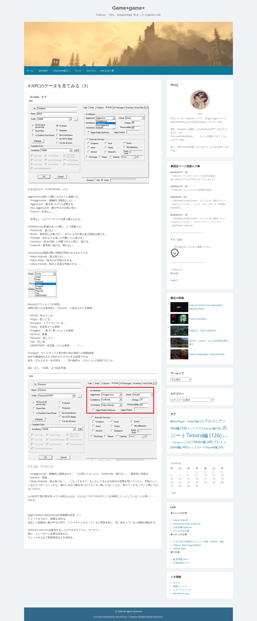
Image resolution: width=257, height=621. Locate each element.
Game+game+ (128, 8)
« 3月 (173, 493)
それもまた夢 (107, 70)
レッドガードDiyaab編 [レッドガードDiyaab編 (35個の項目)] (205, 447)
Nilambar (158, 616)
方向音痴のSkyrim (182, 527)
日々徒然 (177, 239)
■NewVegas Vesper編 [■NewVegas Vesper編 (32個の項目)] (187, 421)
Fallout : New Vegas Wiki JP (187, 545)
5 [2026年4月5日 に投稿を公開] (221, 471)
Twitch (173, 280)
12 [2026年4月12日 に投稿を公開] (222, 475)
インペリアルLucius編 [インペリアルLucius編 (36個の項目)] (204, 428)
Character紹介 (60, 70)
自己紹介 (43, 70)
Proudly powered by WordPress (111, 616)
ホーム (29, 70)
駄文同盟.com (180, 559)
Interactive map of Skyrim (186, 523)
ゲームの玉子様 (181, 530)
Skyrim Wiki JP (180, 520)
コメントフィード (182, 589)
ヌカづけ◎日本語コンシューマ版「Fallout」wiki (198, 541)
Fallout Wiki (179, 548)
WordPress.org (181, 593)
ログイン (177, 582)
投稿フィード (180, 586)
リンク (77, 70)
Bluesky (174, 273)
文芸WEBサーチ (181, 562)
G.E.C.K (90, 70)
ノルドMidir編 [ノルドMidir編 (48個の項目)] (198, 441)
